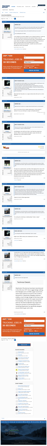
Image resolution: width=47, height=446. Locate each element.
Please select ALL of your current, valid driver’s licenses (32, 66)
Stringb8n (20, 376)
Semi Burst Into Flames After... (23, 403)
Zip (24, 55)
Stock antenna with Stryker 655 (23, 357)
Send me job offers (34, 70)
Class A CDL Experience (29, 60)
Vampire (7, 87)
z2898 (19, 392)
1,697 (11, 34)
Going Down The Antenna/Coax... (24, 360)
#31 (43, 21)
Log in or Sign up (42, 5)
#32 (43, 77)
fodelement (20, 401)
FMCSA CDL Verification (22, 400)
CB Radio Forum (9, 16)
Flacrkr (19, 358)
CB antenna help (21, 363)
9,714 (11, 218)
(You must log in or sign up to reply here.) (8, 338)
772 (11, 90)
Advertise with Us (14, 430)
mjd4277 (19, 404)
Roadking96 (20, 410)
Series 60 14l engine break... (23, 409)
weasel (19, 355)
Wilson (29, 255)
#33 (43, 100)
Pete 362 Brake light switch (23, 397)
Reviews (34, 6)
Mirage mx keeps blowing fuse (23, 369)
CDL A (25, 67)
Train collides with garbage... (23, 394)
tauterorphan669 (21, 398)
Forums (13, 6)
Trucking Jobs (20, 6)
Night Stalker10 (7, 31)
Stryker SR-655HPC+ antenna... (23, 375)
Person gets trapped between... (23, 406)
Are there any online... (22, 412)
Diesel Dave (7, 215)
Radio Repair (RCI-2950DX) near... (24, 366)
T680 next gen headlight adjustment (24, 391)
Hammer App (11, 432)
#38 (43, 228)
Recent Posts (11, 9)
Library (6, 430)
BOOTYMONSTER (21, 373)
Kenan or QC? (20, 388)
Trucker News (14, 429)
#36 (43, 183)
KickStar (19, 367)
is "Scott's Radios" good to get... (24, 372)
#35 (43, 157)
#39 (43, 250)
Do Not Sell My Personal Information (11, 434)
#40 (43, 272)
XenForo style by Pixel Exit (23, 442)
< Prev (7, 18)
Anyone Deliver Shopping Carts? (23, 385)
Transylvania (10, 94)
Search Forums (5, 9)
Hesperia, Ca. (9, 222)
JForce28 (19, 370)
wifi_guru (17, 16)
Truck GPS (27, 6)
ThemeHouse (30, 443)
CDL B (31, 67)
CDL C (36, 67)
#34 (43, 121)
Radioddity (20, 354)
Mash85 (19, 389)
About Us (7, 429)
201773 (19, 386)
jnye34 (19, 413)
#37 (44, 218)
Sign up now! (24, 344)
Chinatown (20, 395)
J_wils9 (19, 364)
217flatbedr (20, 361)
